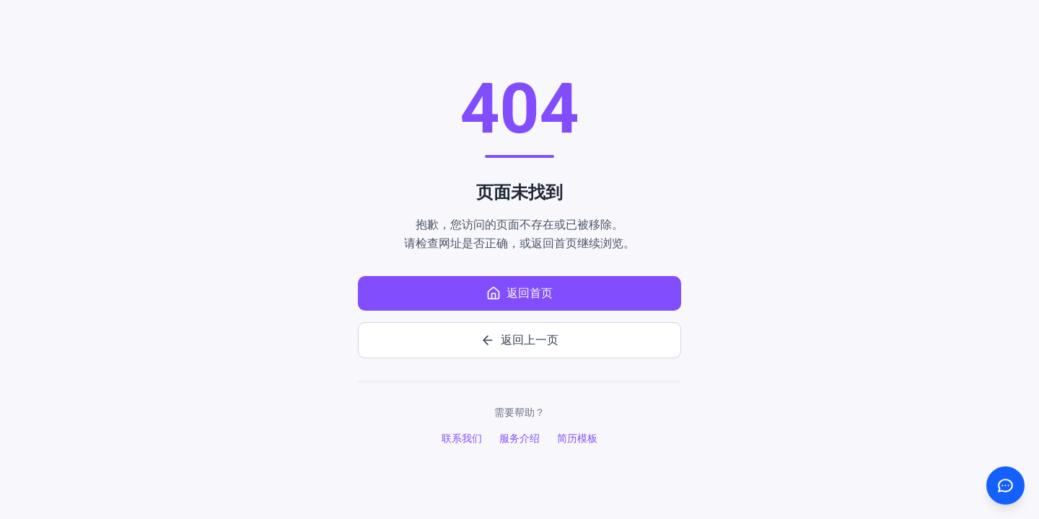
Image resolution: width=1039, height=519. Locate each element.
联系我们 (462, 438)
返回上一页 (519, 340)
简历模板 (577, 438)
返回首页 (519, 293)
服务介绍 (519, 438)
